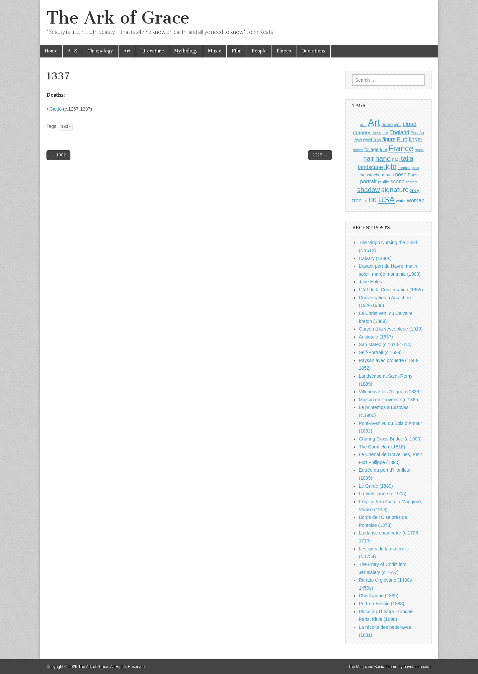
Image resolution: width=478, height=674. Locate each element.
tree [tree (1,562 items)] (356, 200)
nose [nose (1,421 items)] (400, 174)
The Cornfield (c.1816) (382, 446)
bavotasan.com (417, 666)
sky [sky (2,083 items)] (415, 189)
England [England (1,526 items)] (399, 132)
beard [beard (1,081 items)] (387, 124)
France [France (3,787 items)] (401, 148)
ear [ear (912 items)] (385, 133)
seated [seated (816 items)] (411, 182)
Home (51, 51)
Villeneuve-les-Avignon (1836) (390, 391)
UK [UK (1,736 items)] (373, 200)
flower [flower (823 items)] (358, 150)
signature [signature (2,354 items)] (395, 189)
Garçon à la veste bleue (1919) (391, 329)
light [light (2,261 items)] (390, 166)
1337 (65, 126)
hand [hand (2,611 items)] (383, 158)
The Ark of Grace (118, 18)
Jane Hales (370, 281)
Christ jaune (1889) (378, 595)
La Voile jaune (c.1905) (382, 493)
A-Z (72, 51)
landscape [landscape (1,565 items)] (370, 167)
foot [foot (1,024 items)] (383, 149)
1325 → (320, 154)
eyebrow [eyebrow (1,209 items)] (372, 139)
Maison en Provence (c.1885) (389, 399)
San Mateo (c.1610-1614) (385, 344)
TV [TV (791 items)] (365, 201)
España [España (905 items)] (417, 133)
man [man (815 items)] (415, 168)
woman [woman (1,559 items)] (416, 200)
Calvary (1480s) (375, 258)
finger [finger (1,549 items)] (415, 139)
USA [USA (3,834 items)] (386, 199)
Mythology (186, 51)
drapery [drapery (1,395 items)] (361, 132)
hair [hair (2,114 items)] (368, 158)
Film (237, 51)
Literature (152, 51)
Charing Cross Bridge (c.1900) (390, 438)
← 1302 (58, 154)
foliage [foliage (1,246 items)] (371, 149)
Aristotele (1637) (376, 336)
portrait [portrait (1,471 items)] (368, 181)
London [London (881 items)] (404, 167)
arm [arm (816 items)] (363, 125)
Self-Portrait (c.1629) (380, 352)
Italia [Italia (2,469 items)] (406, 158)
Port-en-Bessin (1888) (381, 603)
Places (284, 51)
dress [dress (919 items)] (376, 133)
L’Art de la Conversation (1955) (391, 289)
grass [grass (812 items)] (419, 150)
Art (127, 51)
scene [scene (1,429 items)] (397, 181)
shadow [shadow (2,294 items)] (368, 189)
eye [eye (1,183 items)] (358, 139)
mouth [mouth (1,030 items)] (388, 174)
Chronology (100, 51)
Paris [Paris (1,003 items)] (412, 175)
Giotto (55, 109)
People (259, 51)
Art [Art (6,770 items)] (374, 122)
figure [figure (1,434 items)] (389, 139)
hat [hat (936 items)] (395, 159)
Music (214, 51)
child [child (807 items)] (397, 125)
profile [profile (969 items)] (383, 182)
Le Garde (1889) (376, 486)
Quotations (313, 51)
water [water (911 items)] (401, 201)
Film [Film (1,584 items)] (402, 139)
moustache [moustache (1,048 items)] (370, 174)
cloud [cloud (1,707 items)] (409, 124)
